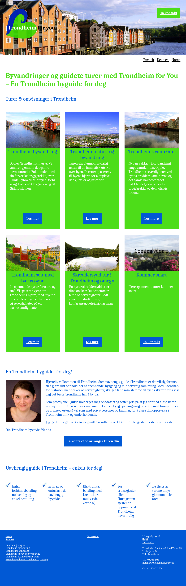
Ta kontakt (168, 13)
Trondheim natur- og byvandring (92, 154)
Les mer (32, 219)
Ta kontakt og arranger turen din (93, 441)
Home (9, 536)
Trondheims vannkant (151, 151)
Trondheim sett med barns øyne (33, 278)
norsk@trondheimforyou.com (158, 562)
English (148, 60)
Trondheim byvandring (33, 151)
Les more (151, 219)
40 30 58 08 (153, 559)
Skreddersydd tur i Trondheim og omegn (92, 278)
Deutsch (163, 60)
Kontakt (10, 539)
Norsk (176, 60)
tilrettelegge (131, 422)
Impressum (93, 536)
